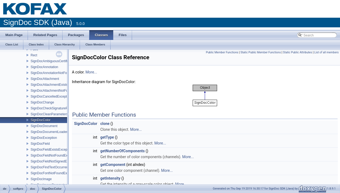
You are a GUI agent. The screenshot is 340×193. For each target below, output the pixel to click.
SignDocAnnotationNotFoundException (58, 73)
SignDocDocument (44, 126)
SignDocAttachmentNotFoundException (59, 90)
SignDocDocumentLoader (49, 132)
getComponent (112, 164)
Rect (34, 55)
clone (104, 123)
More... (91, 72)
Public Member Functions (222, 52)
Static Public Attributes (297, 52)
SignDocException (44, 138)
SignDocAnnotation (44, 67)
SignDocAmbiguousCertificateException (59, 61)
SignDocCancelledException (51, 96)
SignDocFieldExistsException (51, 149)
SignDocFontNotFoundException (54, 173)
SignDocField (40, 144)
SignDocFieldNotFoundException (54, 155)
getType (107, 137)
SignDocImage (41, 179)
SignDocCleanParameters (49, 114)
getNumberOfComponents (122, 151)
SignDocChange (42, 102)
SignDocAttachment (45, 79)
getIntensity (110, 178)
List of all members (326, 52)
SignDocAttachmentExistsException (56, 85)
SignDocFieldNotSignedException (55, 161)
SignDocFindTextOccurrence (51, 167)
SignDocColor (40, 120)
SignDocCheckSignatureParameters (56, 108)
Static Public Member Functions (260, 52)
